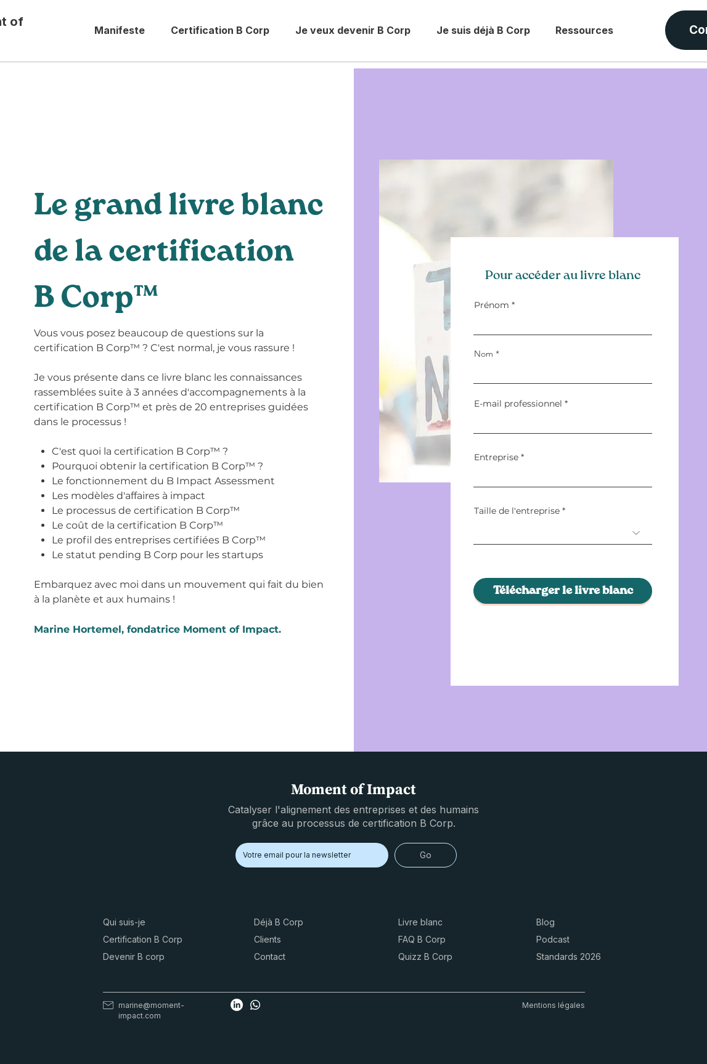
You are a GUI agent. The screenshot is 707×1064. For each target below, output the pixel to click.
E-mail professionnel (518, 403)
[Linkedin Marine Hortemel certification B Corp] (237, 1005)
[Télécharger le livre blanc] (562, 591)
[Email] (308, 855)
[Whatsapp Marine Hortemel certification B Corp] (255, 1005)
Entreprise (496, 457)
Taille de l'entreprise (517, 510)
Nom (483, 353)
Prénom (491, 305)
